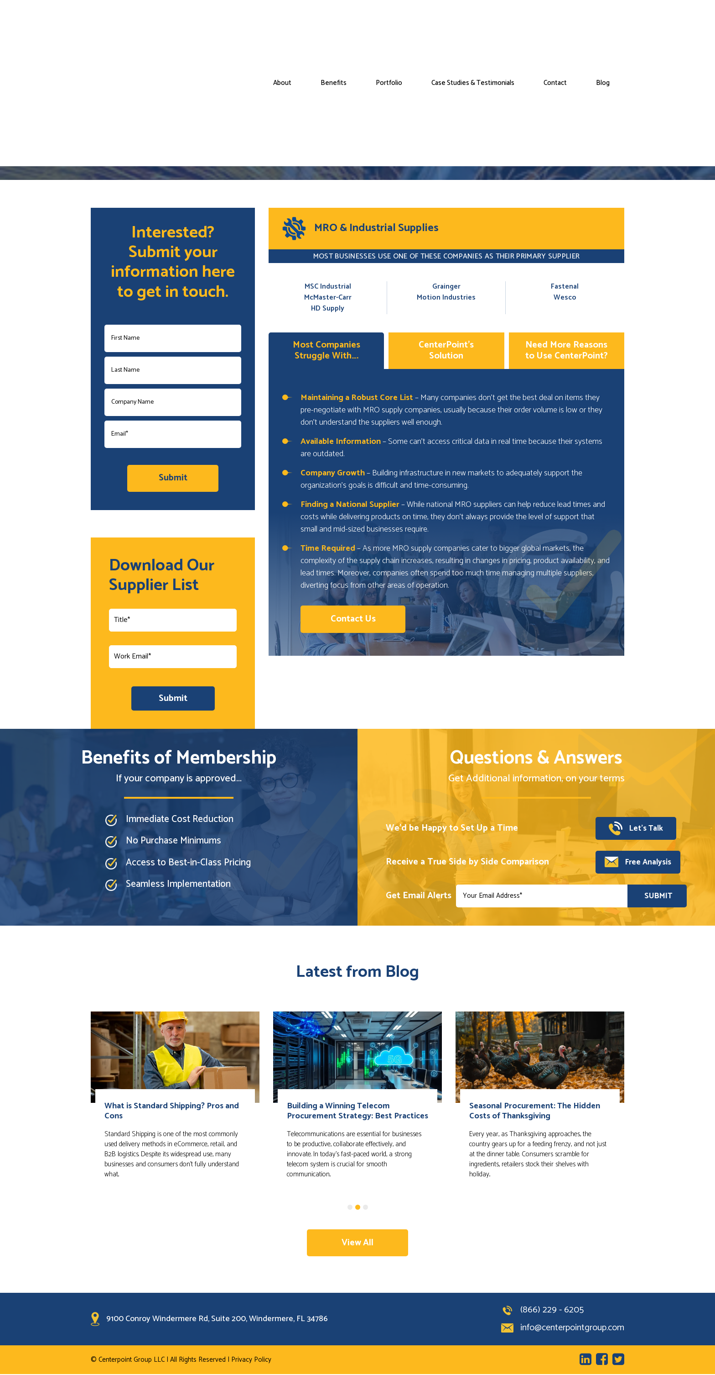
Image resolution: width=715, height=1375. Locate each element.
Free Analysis (638, 862)
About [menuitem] (282, 21)
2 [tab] (357, 1207)
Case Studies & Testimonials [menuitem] (472, 21)
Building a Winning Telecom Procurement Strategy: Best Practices (357, 1111)
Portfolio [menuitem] (389, 21)
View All (358, 1243)
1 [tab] (349, 1207)
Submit (173, 698)
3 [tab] (365, 1207)
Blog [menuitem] (603, 21)
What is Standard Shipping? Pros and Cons (171, 1111)
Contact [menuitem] (555, 21)
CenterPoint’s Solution (446, 350)
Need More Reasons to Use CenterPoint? (566, 350)
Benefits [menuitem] (334, 21)
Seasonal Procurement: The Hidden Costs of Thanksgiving (534, 1111)
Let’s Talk (637, 829)
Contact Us (353, 619)
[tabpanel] (175, 1108)
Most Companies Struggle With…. (326, 350)
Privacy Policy (251, 1360)
